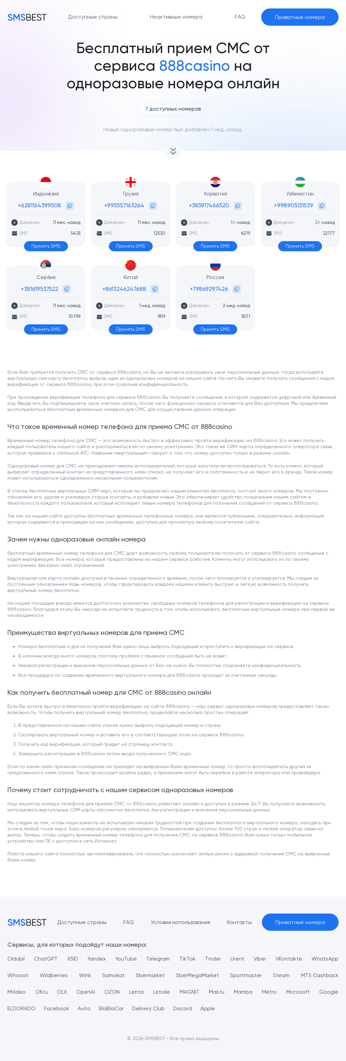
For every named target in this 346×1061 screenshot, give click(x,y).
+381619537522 (39, 288)
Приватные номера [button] (300, 17)
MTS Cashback (320, 975)
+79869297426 (209, 288)
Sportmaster (246, 975)
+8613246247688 (124, 288)
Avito (84, 1008)
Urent (237, 958)
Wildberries (54, 975)
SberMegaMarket (197, 975)
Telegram (158, 958)
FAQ (128, 922)
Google (329, 992)
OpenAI (86, 992)
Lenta (136, 992)
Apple (209, 1008)
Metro (269, 992)
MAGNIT (189, 992)
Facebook (57, 1008)
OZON (112, 992)
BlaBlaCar (112, 1008)
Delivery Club (149, 1008)
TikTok (187, 958)
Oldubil (16, 958)
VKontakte (288, 958)
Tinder (213, 958)
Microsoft (298, 992)
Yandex (97, 958)
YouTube (126, 958)
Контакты (239, 922)
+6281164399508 (39, 205)
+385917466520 (209, 205)
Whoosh (17, 975)
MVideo (16, 992)
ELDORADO (21, 1008)
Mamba (243, 992)
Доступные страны (81, 922)
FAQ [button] (240, 17)
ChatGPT (46, 958)
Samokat (113, 975)
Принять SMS (45, 246)
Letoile (161, 992)
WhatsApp (325, 958)
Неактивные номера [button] (176, 17)
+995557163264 (124, 205)
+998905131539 (293, 205)
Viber (259, 958)
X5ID (72, 958)
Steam (281, 975)
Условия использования (180, 922)
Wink (85, 975)
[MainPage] (27, 17)
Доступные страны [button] (93, 17)
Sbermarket (150, 975)
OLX (62, 992)
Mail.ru (216, 992)
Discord (183, 1008)
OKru (41, 992)
